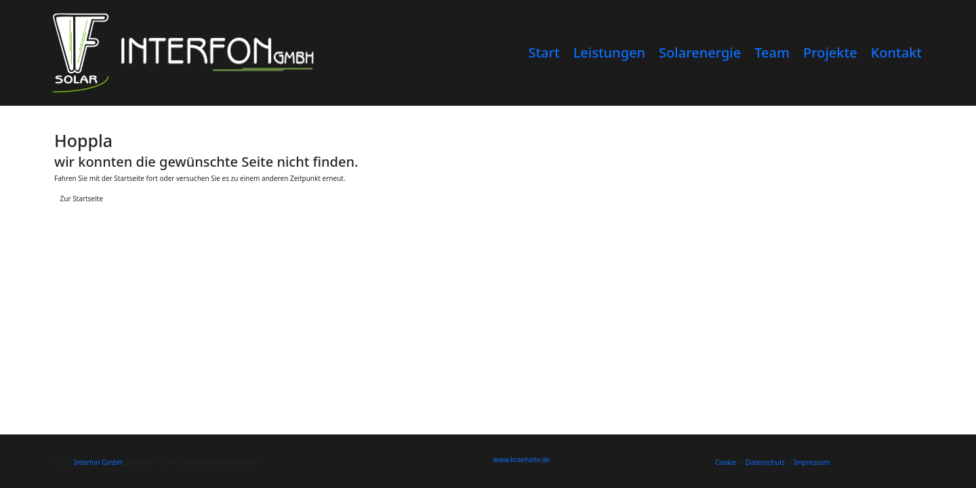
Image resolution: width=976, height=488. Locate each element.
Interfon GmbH (98, 462)
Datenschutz (766, 462)
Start (543, 52)
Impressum (812, 462)
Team (772, 52)
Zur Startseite (81, 198)
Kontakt (896, 52)
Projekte (830, 52)
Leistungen (609, 52)
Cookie (726, 462)
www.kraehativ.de (521, 459)
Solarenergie (700, 52)
